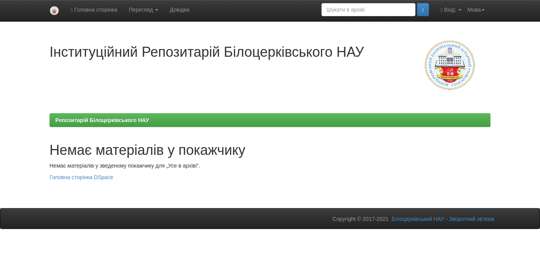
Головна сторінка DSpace (81, 177)
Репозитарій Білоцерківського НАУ (102, 120)
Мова (476, 10)
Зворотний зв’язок (471, 219)
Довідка (179, 10)
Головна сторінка (94, 10)
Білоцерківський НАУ (417, 219)
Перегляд (143, 10)
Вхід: (451, 10)
